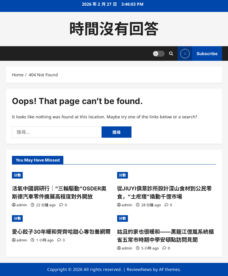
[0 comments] (63, 204)
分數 (17, 175)
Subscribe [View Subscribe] (197, 53)
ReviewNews (139, 269)
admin (21, 204)
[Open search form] (171, 53)
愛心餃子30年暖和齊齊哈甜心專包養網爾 (61, 232)
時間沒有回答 (114, 29)
